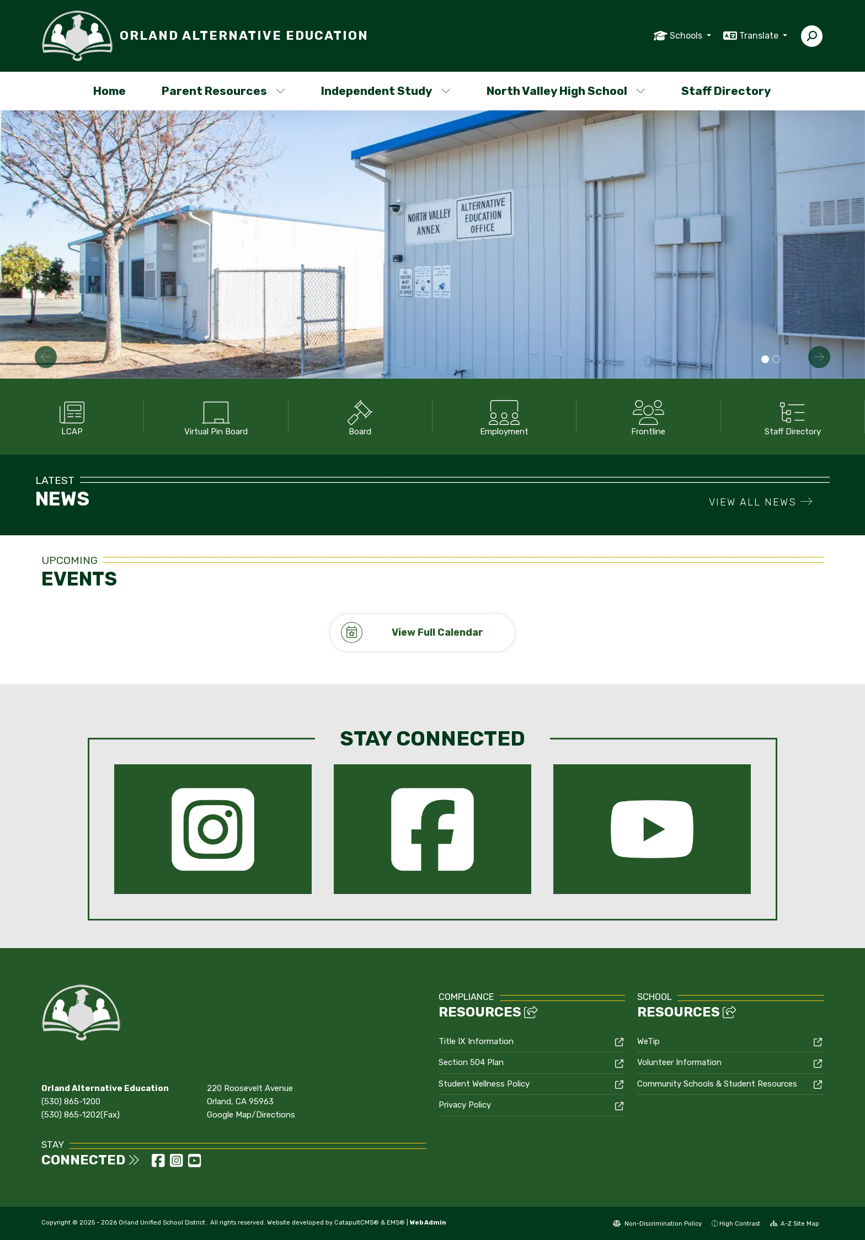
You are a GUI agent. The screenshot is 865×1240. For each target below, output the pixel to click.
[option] (432, 244)
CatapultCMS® (356, 1222)
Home (109, 91)
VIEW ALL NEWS (761, 502)
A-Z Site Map (795, 1223)
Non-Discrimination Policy (657, 1223)
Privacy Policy (465, 1105)
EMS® (396, 1222)
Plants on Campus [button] (776, 359)
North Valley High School (565, 91)
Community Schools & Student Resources (717, 1083)
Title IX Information (476, 1041)
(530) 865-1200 (70, 1101)
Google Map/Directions (251, 1115)
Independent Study (386, 91)
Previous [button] (46, 357)
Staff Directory (726, 91)
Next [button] (819, 357)
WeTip (648, 1041)
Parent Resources (223, 91)
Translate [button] (760, 35)
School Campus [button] (765, 359)
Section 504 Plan (471, 1062)
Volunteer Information (679, 1062)
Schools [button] (687, 35)
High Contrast (739, 1223)
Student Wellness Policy (484, 1083)
